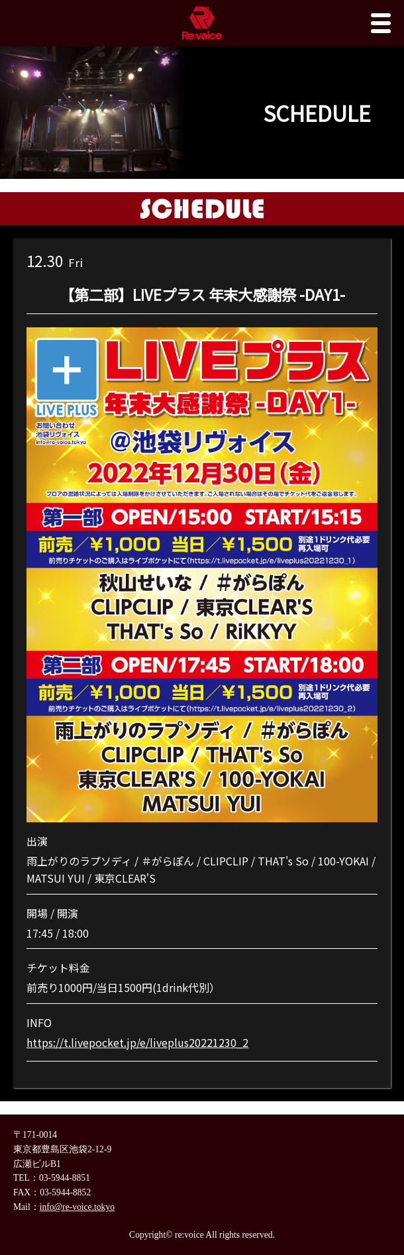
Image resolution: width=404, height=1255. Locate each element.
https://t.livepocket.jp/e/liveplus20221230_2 (137, 1042)
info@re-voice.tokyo (77, 1207)
